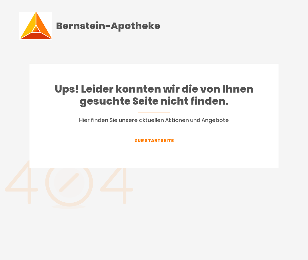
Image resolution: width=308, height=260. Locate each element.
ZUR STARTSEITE (154, 140)
